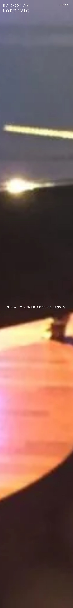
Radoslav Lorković (16, 8)
